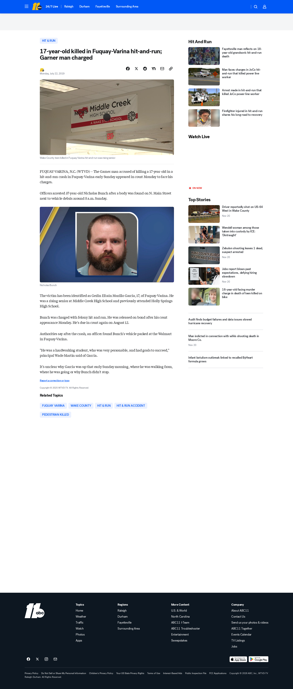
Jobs (234, 646)
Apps (79, 640)
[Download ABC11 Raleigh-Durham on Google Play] (258, 659)
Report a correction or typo (54, 380)
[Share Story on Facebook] (128, 68)
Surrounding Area (127, 6)
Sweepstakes (179, 640)
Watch (80, 628)
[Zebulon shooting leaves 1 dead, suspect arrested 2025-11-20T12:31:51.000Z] (225, 255)
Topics (80, 604)
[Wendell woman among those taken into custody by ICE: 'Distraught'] (225, 235)
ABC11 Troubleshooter (185, 628)
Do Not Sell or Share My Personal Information (63, 673)
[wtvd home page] (34, 610)
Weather (81, 616)
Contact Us (238, 616)
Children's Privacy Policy (101, 673)
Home (79, 610)
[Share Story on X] (136, 68)
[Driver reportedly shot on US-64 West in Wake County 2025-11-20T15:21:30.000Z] (225, 214)
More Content (180, 604)
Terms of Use (153, 673)
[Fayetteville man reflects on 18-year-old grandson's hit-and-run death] (225, 56)
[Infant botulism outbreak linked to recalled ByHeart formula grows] (225, 361)
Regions (123, 604)
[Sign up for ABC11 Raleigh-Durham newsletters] (55, 659)
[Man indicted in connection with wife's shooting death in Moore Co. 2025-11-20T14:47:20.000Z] (225, 342)
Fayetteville (102, 6)
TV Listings (238, 640)
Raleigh (68, 6)
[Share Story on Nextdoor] (153, 68)
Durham (84, 6)
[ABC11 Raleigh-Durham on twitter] (37, 659)
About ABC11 (240, 610)
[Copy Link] (171, 68)
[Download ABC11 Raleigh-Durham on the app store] (238, 659)
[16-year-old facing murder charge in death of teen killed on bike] (225, 297)
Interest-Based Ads (172, 673)
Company (237, 604)
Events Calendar (241, 634)
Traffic (80, 622)
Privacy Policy (31, 673)
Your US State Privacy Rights (130, 673)
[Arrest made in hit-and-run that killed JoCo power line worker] (225, 97)
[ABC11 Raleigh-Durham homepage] (37, 7)
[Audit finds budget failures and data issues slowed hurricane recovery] (225, 321)
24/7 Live (52, 6)
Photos (80, 634)
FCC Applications (217, 673)
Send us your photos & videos (249, 622)
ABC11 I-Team (180, 622)
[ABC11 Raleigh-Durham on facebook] (28, 659)
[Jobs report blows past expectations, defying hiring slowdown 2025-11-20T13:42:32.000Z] (225, 276)
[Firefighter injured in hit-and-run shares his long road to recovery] (225, 118)
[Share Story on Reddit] (145, 68)
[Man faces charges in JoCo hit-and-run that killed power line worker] (225, 77)
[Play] (225, 163)
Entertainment (180, 634)
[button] (26, 6)
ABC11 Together (241, 628)
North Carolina (180, 616)
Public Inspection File (195, 673)
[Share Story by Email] (162, 68)
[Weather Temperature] (244, 6)
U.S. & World (179, 610)
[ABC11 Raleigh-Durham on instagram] (46, 659)
